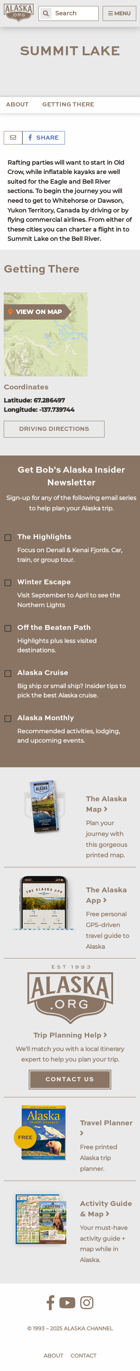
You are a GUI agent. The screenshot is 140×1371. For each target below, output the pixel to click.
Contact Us (70, 1080)
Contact (83, 1355)
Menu (119, 13)
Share (44, 138)
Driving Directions (54, 429)
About (17, 105)
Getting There (68, 105)
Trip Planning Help (70, 1035)
